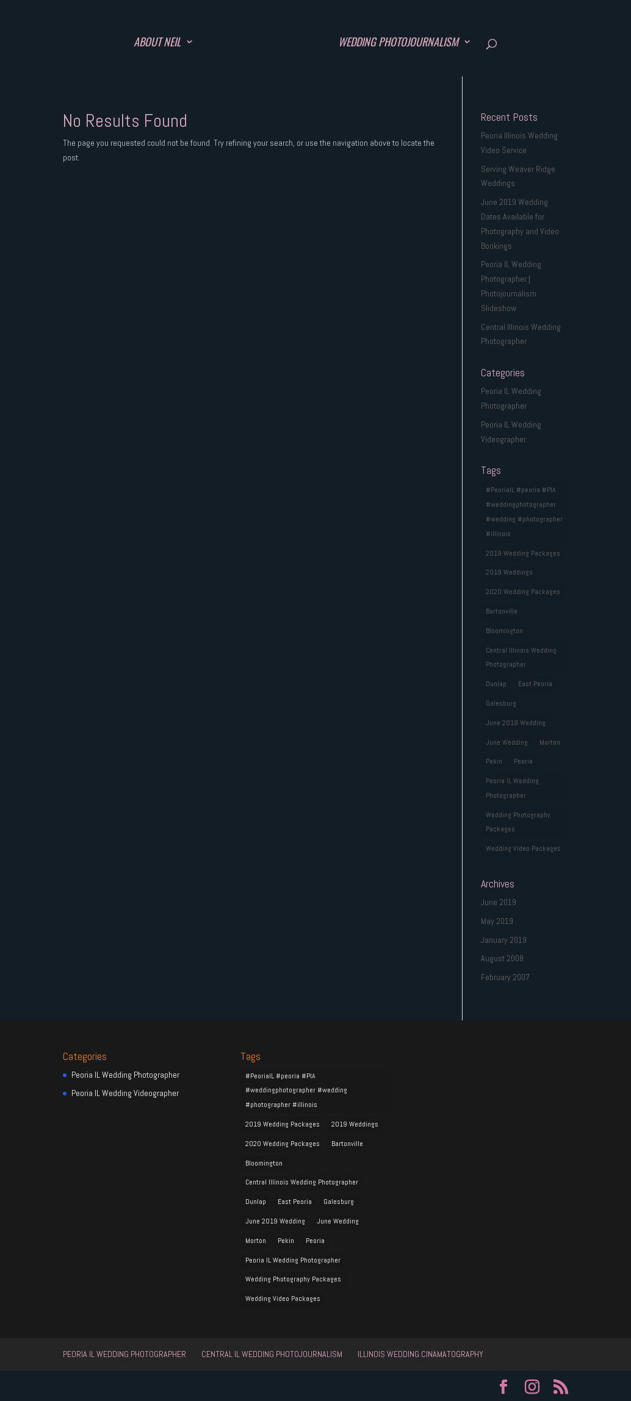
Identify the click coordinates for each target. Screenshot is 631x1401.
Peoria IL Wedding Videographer (125, 1092)
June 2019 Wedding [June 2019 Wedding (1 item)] (516, 723)
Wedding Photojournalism (398, 43)
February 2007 (505, 977)
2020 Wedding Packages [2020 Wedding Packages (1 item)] (523, 592)
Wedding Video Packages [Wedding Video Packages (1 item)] (523, 848)
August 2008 (502, 958)
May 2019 (497, 920)
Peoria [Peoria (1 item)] (523, 761)
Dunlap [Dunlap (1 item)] (496, 684)
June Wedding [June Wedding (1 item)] (507, 742)
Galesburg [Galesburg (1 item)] (501, 703)
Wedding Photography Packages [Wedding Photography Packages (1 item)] (518, 822)
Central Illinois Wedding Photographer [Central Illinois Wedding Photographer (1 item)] (521, 657)
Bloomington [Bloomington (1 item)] (504, 631)
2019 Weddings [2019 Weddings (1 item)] (509, 572)
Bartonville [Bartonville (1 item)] (501, 611)
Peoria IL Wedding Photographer (125, 1074)
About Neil (157, 43)
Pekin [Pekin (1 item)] (494, 761)
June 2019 (498, 902)
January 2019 (504, 939)
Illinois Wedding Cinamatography (420, 1354)
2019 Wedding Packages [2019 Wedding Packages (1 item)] (523, 553)
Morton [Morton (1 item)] (549, 742)
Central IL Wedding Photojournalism (271, 1354)
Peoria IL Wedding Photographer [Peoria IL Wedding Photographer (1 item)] (512, 788)
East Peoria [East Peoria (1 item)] (535, 684)
